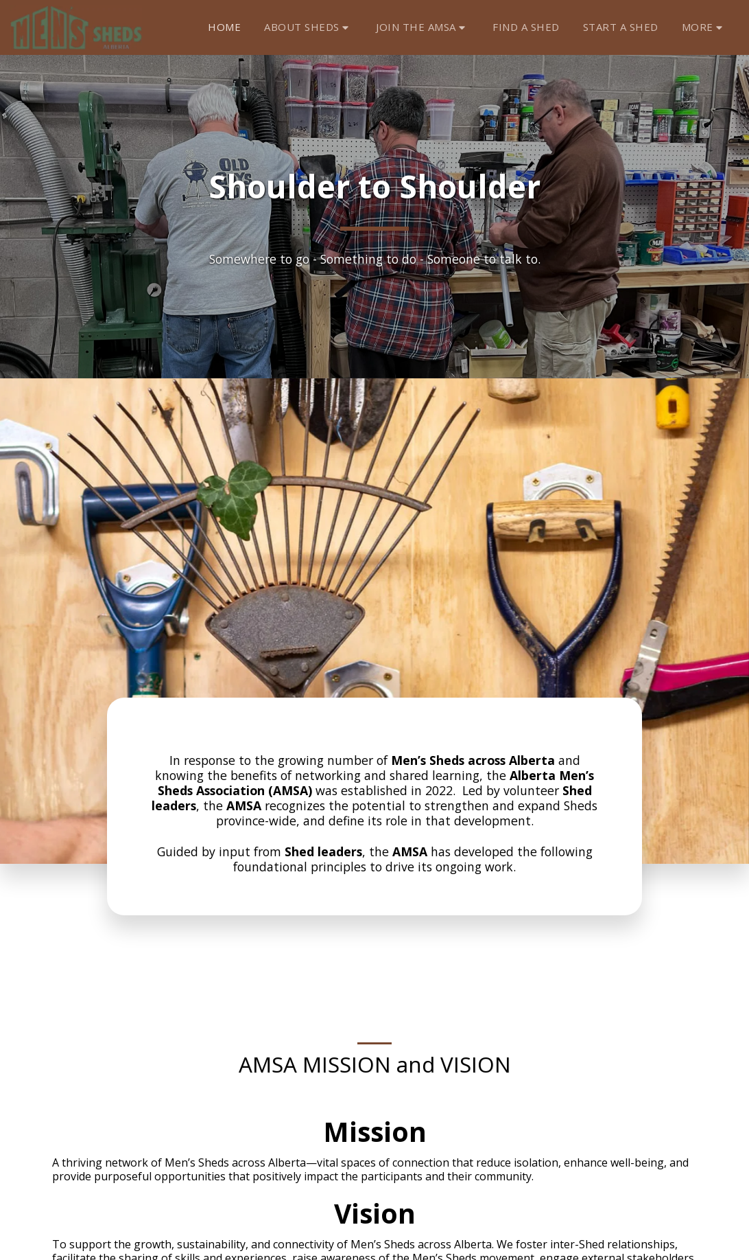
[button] (308, 27)
